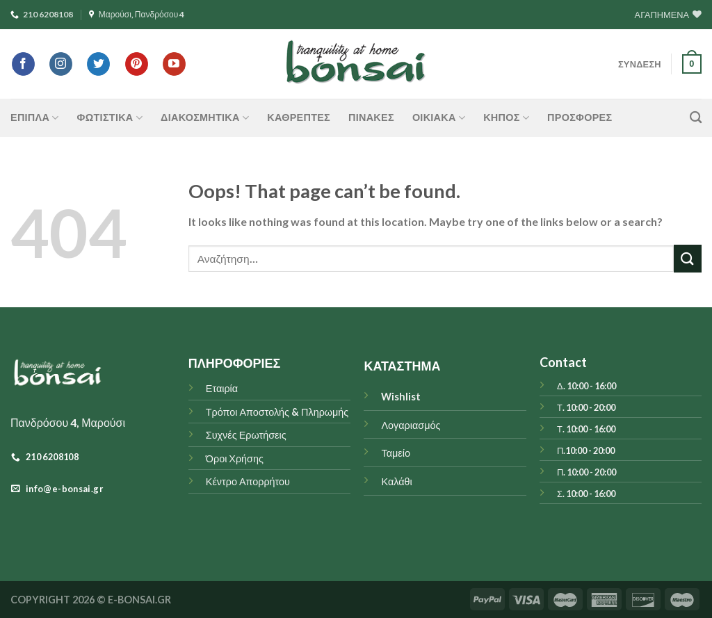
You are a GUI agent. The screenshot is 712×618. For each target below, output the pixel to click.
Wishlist (401, 396)
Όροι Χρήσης (235, 458)
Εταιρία (222, 388)
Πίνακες (371, 117)
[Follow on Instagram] (60, 64)
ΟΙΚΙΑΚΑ (438, 117)
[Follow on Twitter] (98, 64)
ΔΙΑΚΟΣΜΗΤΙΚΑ (205, 117)
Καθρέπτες (298, 117)
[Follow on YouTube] (174, 64)
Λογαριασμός (410, 425)
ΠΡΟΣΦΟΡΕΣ (579, 117)
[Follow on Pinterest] (136, 64)
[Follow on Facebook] (23, 64)
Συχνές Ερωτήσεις (246, 435)
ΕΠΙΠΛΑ (34, 117)
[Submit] (688, 258)
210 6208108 (41, 14)
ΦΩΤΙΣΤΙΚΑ (110, 117)
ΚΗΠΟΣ (506, 117)
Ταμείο (395, 453)
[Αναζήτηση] (696, 118)
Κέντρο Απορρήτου (248, 481)
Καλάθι (396, 481)
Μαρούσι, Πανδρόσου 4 (137, 14)
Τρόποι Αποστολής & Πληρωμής (277, 412)
